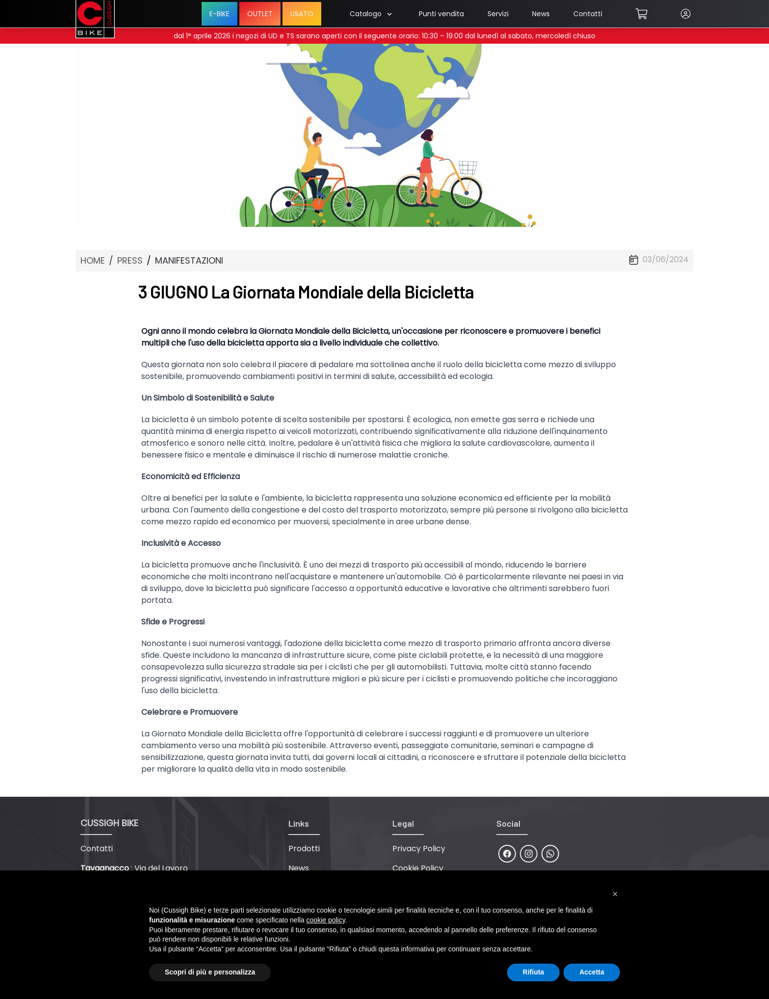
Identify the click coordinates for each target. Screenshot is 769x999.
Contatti (587, 14)
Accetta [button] (591, 972)
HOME (92, 260)
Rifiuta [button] (533, 972)
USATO (301, 14)
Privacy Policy (418, 848)
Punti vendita (441, 14)
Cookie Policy (417, 868)
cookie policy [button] (326, 920)
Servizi (498, 14)
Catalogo (370, 14)
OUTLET (260, 14)
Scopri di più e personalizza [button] (210, 972)
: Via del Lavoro (134, 868)
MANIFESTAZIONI (189, 260)
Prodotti (304, 848)
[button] (615, 894)
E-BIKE (219, 14)
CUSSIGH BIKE (109, 823)
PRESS (130, 260)
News (541, 14)
